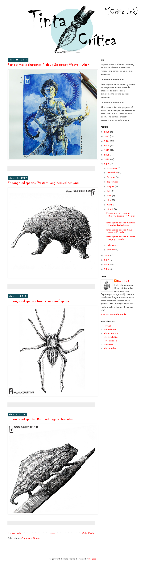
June (109, 196)
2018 (107, 255)
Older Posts (88, 533)
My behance (110, 330)
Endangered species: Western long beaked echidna (43, 183)
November (112, 173)
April (109, 205)
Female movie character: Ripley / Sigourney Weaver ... (120, 216)
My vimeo (108, 345)
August (111, 187)
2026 (107, 132)
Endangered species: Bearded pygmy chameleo (40, 419)
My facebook (110, 341)
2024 (107, 141)
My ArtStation (111, 337)
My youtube (110, 348)
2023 (107, 146)
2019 (107, 164)
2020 (107, 159)
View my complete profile (113, 314)
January (111, 250)
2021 (107, 155)
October (111, 177)
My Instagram (111, 333)
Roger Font (123, 281)
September (113, 182)
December (112, 168)
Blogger (92, 559)
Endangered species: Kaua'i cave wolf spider (38, 301)
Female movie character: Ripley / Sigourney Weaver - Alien (48, 65)
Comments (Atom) (30, 538)
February (112, 245)
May (109, 200)
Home (52, 533)
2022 (107, 150)
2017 (106, 260)
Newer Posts (14, 533)
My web (107, 326)
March (110, 209)
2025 (107, 136)
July (109, 191)
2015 (106, 269)
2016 (107, 265)
